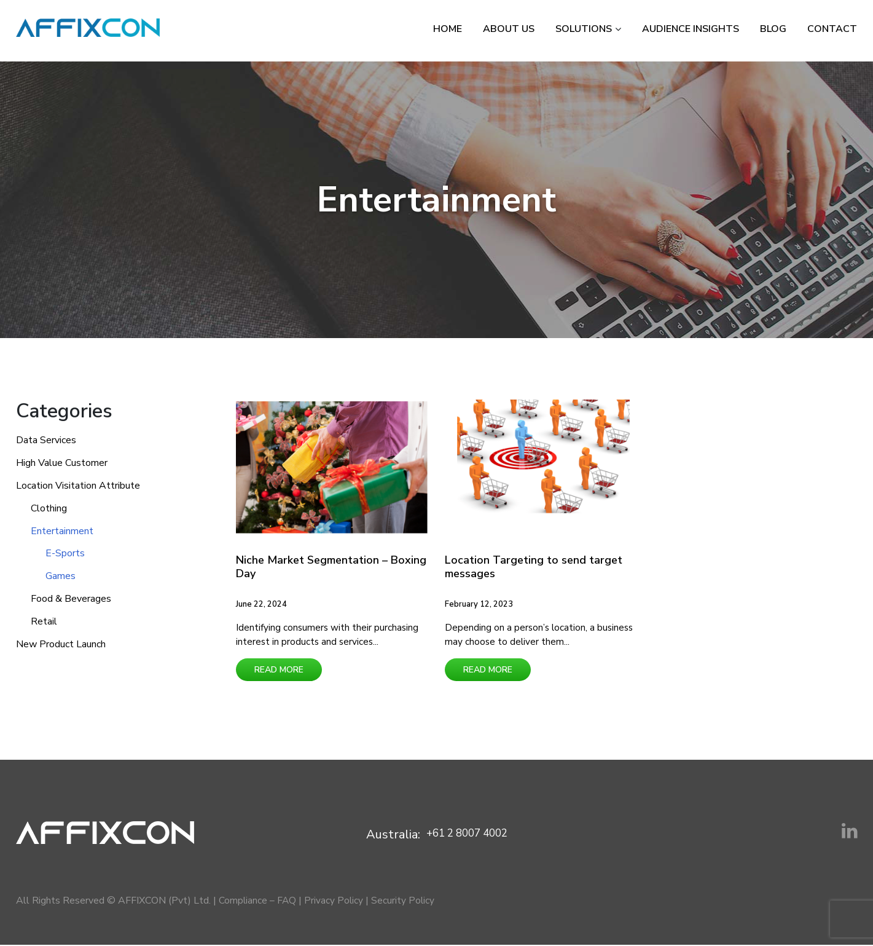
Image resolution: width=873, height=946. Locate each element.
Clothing (49, 508)
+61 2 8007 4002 (466, 835)
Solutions (583, 29)
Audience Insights (690, 29)
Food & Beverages (71, 598)
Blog (773, 29)
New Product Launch (61, 644)
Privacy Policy (335, 902)
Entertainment (62, 531)
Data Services (46, 440)
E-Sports (65, 553)
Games (60, 576)
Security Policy (405, 902)
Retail (44, 621)
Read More (278, 671)
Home (447, 29)
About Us (508, 29)
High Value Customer (62, 463)
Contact (832, 29)
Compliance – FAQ (258, 902)
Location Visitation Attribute (78, 485)
